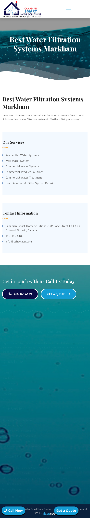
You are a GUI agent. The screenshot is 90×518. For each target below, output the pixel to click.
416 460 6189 (14, 236)
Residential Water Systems (22, 155)
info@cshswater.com (18, 241)
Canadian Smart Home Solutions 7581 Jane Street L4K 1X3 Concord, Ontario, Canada (42, 228)
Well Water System (17, 161)
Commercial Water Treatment (23, 177)
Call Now (13, 510)
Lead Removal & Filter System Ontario (29, 183)
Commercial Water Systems (22, 166)
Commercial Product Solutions (24, 172)
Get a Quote (58, 294)
